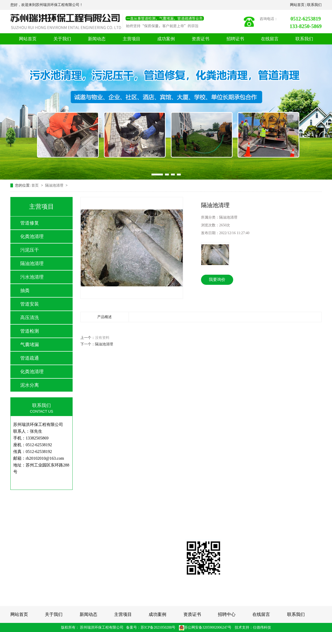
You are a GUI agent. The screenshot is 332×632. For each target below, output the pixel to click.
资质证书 (200, 38)
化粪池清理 (32, 236)
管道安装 (29, 304)
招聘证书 (235, 38)
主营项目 (131, 38)
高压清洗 (29, 317)
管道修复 (29, 223)
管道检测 (29, 331)
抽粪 (25, 290)
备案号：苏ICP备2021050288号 (150, 627)
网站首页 (298, 5)
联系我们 (314, 5)
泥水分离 (29, 385)
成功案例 (166, 38)
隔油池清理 (54, 185)
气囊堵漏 (29, 344)
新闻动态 (97, 38)
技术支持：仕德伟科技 (253, 627)
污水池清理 (32, 277)
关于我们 (62, 38)
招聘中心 (227, 614)
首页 (35, 185)
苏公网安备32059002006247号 (205, 627)
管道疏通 (29, 358)
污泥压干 (29, 250)
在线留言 (270, 38)
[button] (157, 174)
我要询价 (217, 279)
